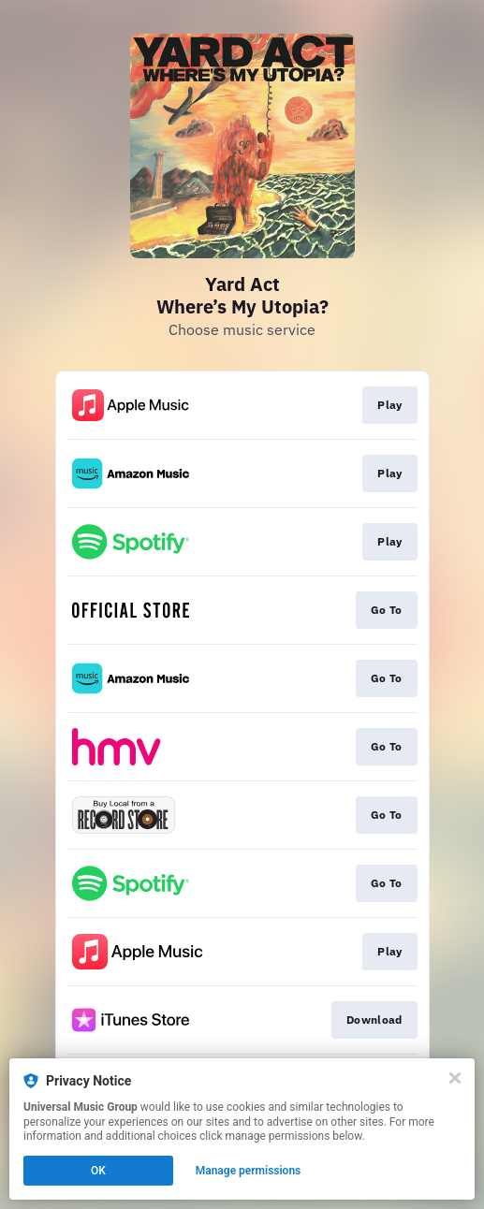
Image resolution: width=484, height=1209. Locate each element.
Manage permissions (248, 1170)
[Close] (455, 1078)
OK (98, 1170)
